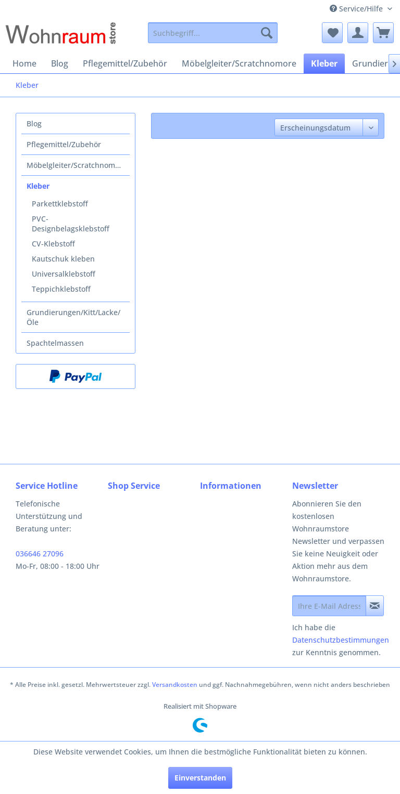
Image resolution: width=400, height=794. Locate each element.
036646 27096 (40, 553)
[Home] (24, 63)
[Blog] (60, 63)
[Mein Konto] (357, 32)
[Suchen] (267, 32)
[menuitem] (213, 32)
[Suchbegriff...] (213, 32)
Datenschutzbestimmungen (340, 640)
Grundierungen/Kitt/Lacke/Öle (73, 317)
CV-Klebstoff (53, 244)
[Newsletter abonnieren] (375, 605)
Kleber (38, 186)
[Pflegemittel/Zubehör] (125, 63)
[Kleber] (324, 63)
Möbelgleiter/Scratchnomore (77, 165)
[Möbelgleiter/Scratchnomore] (239, 63)
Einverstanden (200, 778)
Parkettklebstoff (60, 204)
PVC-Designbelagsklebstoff (70, 223)
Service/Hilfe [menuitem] (357, 9)
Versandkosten (174, 684)
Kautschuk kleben (63, 259)
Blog (34, 123)
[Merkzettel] (332, 32)
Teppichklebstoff (61, 289)
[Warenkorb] (383, 32)
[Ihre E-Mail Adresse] (329, 605)
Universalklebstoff (63, 274)
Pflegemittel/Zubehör (64, 144)
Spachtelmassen (55, 343)
